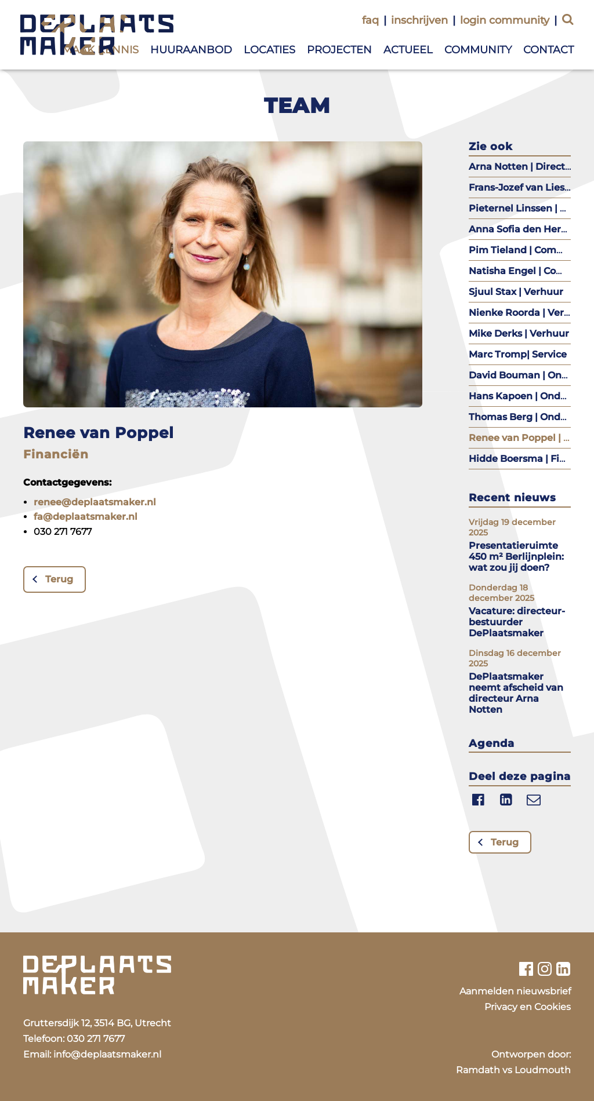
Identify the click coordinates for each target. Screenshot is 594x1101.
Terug (59, 579)
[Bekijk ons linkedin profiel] (563, 969)
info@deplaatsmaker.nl (107, 1054)
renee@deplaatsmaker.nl (95, 502)
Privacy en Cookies (527, 1006)
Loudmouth (543, 1070)
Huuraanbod (191, 49)
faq (370, 20)
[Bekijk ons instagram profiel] (545, 969)
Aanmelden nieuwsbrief (515, 991)
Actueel (408, 49)
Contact (548, 49)
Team (297, 105)
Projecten (339, 49)
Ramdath (478, 1070)
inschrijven (419, 20)
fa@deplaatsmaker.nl (85, 516)
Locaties (269, 49)
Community (478, 49)
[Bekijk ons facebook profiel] (526, 969)
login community (504, 20)
